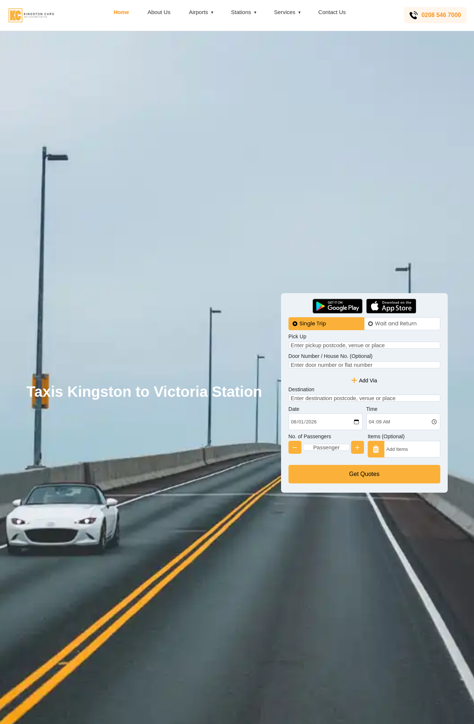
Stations (240, 12)
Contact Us (331, 12)
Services (284, 12)
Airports (197, 12)
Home (120, 12)
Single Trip (313, 311)
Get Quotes (364, 486)
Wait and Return (396, 311)
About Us (158, 12)
